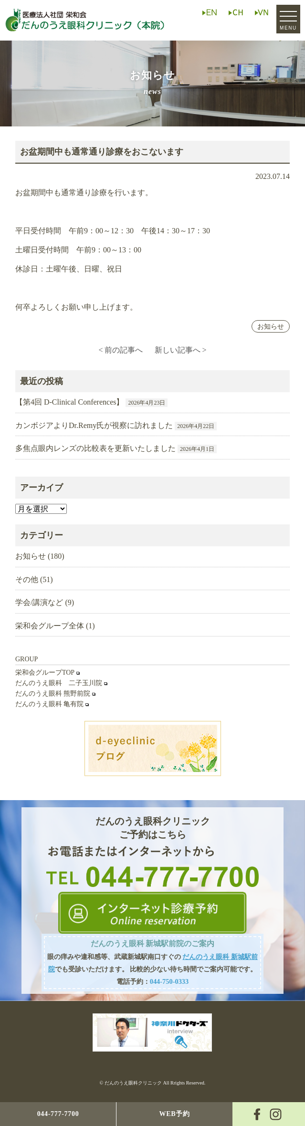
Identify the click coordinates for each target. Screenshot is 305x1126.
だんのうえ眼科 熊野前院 (53, 693)
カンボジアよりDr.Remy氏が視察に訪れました (94, 425)
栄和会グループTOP (44, 672)
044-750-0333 (169, 981)
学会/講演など (39, 602)
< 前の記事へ (120, 350)
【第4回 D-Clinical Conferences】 (69, 402)
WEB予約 (174, 1113)
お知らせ (270, 326)
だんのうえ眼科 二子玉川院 (58, 683)
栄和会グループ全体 (49, 626)
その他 (26, 579)
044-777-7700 (58, 1113)
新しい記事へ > (181, 350)
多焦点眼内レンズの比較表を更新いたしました (95, 448)
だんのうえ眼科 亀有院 (49, 704)
